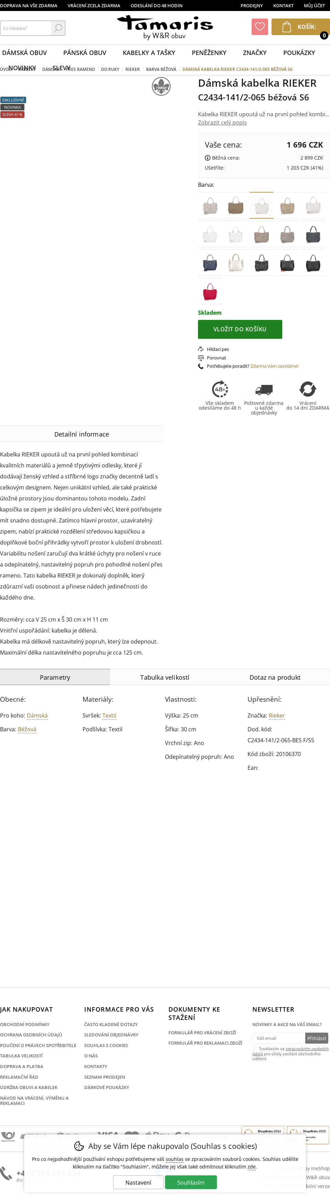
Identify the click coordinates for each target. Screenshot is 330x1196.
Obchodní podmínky (25, 1024)
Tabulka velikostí (21, 1056)
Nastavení (138, 1182)
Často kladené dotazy (111, 1024)
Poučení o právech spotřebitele (38, 1045)
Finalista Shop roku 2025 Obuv (308, 1135)
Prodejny (252, 5)
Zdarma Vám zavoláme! (274, 366)
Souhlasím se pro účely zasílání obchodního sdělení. (290, 1053)
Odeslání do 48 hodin (157, 5)
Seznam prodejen (104, 1077)
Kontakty (95, 1066)
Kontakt (283, 5)
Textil (109, 715)
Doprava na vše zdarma (28, 5)
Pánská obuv (84, 53)
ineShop (320, 1168)
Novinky (22, 68)
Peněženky (209, 53)
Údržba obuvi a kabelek (28, 1087)
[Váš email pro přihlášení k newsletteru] (278, 1038)
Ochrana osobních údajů (31, 1035)
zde (252, 1166)
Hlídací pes (218, 349)
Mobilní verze (314, 1186)
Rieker (277, 715)
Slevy (61, 68)
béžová (27, 729)
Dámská (37, 715)
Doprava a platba (21, 1066)
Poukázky (299, 53)
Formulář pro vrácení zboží (202, 1033)
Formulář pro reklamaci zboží (205, 1043)
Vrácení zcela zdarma (94, 5)
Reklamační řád (19, 1077)
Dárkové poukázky (106, 1087)
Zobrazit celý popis (222, 122)
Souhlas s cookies (106, 1045)
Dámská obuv (24, 53)
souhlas (175, 1159)
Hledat (58, 28)
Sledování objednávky (111, 1035)
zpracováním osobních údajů (290, 1051)
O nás (91, 1056)
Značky (255, 53)
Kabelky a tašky (149, 53)
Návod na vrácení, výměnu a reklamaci (34, 1101)
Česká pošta (8, 1137)
